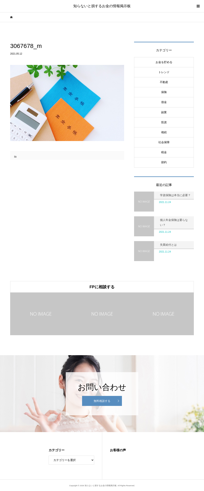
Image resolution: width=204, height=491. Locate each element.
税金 (164, 152)
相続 (164, 132)
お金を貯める (164, 62)
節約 (164, 162)
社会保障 (164, 142)
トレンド (164, 72)
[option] (41, 313)
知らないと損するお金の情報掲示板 (102, 6)
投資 (164, 122)
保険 (164, 92)
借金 (164, 102)
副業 (164, 112)
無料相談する (102, 401)
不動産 (164, 82)
